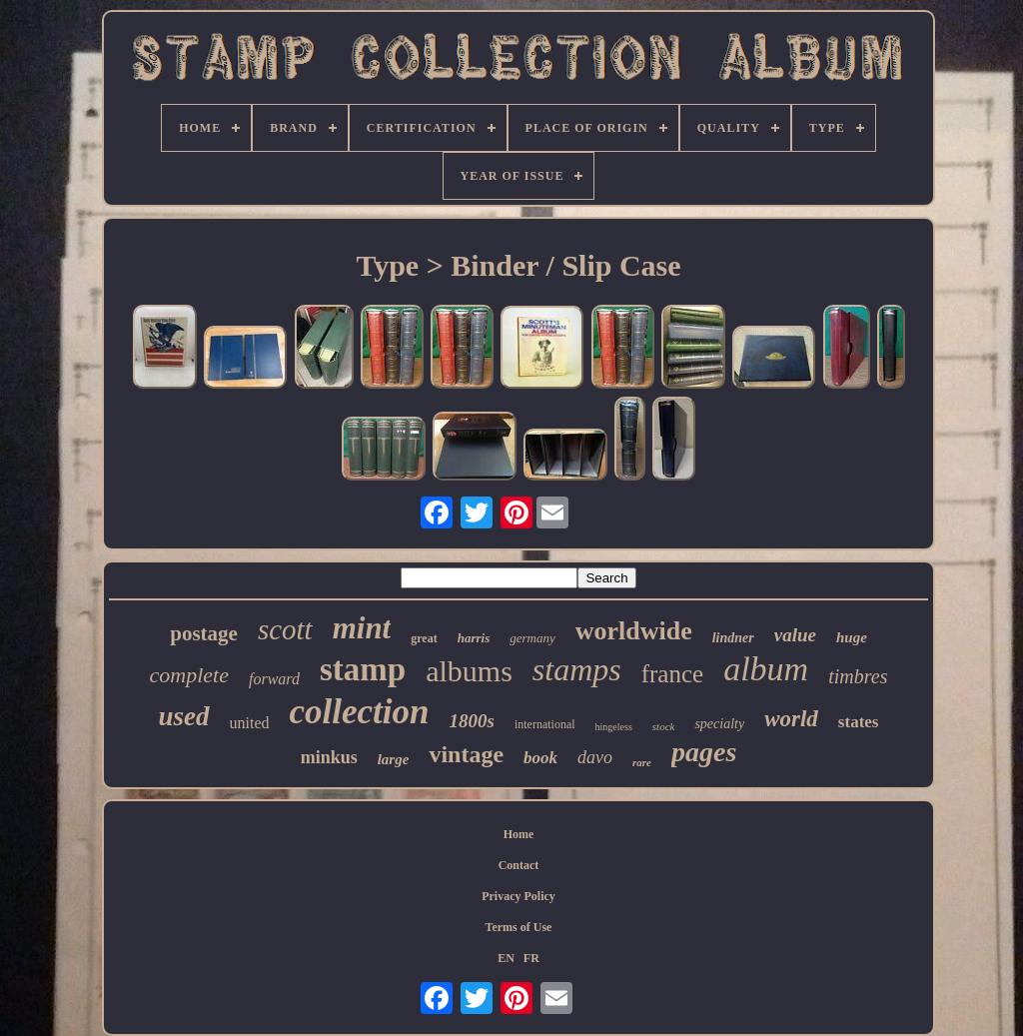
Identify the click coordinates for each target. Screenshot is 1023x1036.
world (791, 718)
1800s (472, 720)
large (394, 759)
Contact (519, 865)
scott (285, 629)
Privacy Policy (518, 896)
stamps (576, 669)
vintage (466, 754)
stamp (363, 669)
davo (594, 757)
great (424, 638)
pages (703, 751)
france (672, 673)
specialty (719, 723)
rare (641, 762)
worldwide (633, 630)
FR (531, 958)
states (858, 721)
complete (189, 674)
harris (474, 637)
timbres (857, 676)
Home (519, 834)
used (184, 716)
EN (506, 958)
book (540, 757)
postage (204, 633)
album (765, 668)
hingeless (613, 726)
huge (851, 637)
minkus (329, 757)
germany (532, 637)
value (795, 634)
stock (663, 726)
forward (274, 678)
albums (469, 670)
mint (362, 627)
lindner (733, 637)
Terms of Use (519, 927)
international (544, 724)
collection (360, 711)
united (250, 722)
